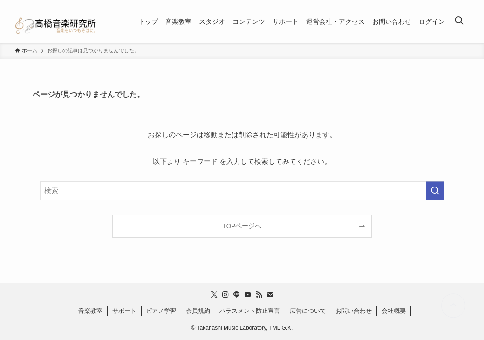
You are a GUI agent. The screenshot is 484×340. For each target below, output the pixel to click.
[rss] (259, 295)
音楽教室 (90, 310)
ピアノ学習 (161, 310)
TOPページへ (242, 225)
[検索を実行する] (435, 190)
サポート (124, 310)
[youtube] (248, 295)
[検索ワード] (242, 190)
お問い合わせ (353, 310)
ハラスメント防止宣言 (249, 310)
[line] (236, 295)
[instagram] (225, 295)
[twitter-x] (214, 295)
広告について (308, 310)
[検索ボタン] (459, 21)
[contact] (270, 295)
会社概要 (394, 310)
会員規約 (198, 310)
